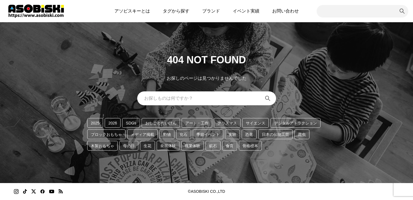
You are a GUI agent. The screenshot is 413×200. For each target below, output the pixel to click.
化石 (183, 134)
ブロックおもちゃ (106, 134)
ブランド (211, 11)
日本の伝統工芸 (275, 134)
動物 (167, 134)
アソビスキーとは (132, 11)
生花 (147, 146)
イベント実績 (246, 11)
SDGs (131, 123)
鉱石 (213, 146)
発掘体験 (168, 146)
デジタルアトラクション (295, 123)
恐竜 (249, 134)
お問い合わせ (285, 11)
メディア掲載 (142, 134)
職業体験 (192, 146)
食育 (230, 146)
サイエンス (255, 123)
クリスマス (227, 123)
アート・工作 (197, 123)
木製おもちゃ (102, 146)
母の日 (129, 146)
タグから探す (176, 11)
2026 (112, 123)
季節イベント (208, 134)
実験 (232, 134)
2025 (95, 123)
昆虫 (302, 134)
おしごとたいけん (160, 123)
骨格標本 (250, 146)
